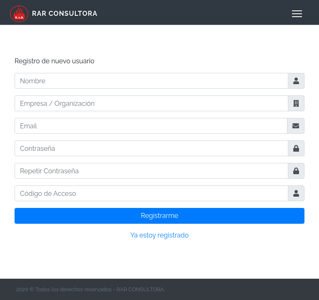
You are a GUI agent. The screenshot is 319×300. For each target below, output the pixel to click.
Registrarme (159, 216)
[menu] (297, 14)
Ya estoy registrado (159, 235)
